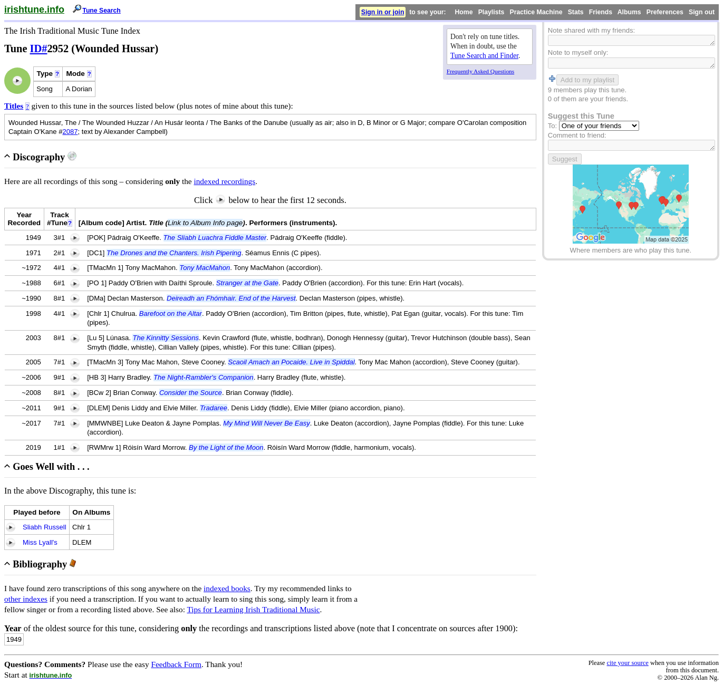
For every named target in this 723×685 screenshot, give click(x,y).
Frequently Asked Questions (480, 71)
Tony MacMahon (204, 268)
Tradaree (213, 408)
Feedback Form (176, 664)
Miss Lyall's (40, 542)
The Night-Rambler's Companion (203, 377)
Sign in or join (382, 12)
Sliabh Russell (44, 527)
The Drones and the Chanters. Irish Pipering (174, 253)
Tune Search (101, 10)
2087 (70, 132)
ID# (38, 48)
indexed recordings (224, 181)
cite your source (627, 663)
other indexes (25, 598)
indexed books (227, 588)
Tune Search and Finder (484, 56)
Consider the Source (190, 393)
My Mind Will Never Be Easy (266, 423)
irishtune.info (34, 9)
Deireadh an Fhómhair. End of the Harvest (231, 298)
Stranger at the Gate (247, 283)
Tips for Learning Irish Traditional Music (253, 609)
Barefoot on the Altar (170, 313)
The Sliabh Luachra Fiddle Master (215, 238)
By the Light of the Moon (226, 447)
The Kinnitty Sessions (165, 338)
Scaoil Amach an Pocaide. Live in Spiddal (291, 362)
